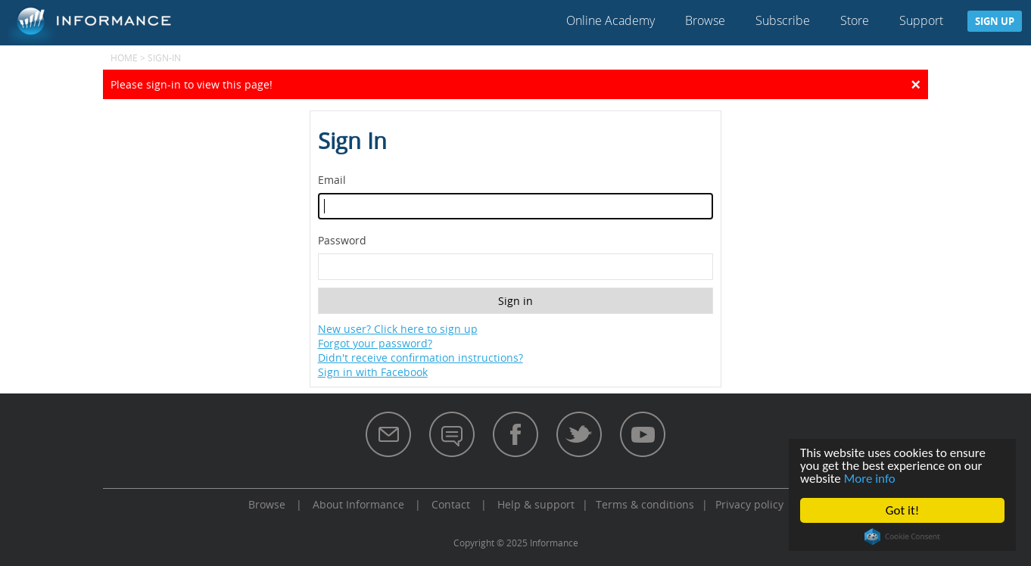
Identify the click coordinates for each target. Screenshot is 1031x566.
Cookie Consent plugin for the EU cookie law (902, 536)
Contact (450, 504)
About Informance (358, 504)
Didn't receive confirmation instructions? (420, 357)
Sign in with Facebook (373, 372)
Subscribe (782, 20)
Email (332, 180)
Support (921, 20)
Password (342, 240)
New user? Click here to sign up (398, 329)
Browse (705, 20)
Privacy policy (749, 504)
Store (854, 20)
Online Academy (610, 20)
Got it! (902, 510)
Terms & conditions (645, 504)
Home (124, 57)
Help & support (536, 504)
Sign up (994, 21)
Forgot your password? (375, 343)
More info (870, 479)
